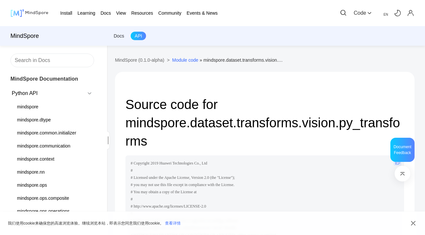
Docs (119, 36)
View (121, 13)
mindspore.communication (43, 146)
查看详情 (173, 223)
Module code (185, 60)
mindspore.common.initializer (46, 132)
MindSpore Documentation (44, 79)
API (138, 36)
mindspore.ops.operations (43, 211)
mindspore (27, 106)
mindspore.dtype (34, 119)
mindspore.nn (31, 172)
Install (66, 13)
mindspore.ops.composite (43, 198)
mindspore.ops (32, 185)
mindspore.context (35, 159)
